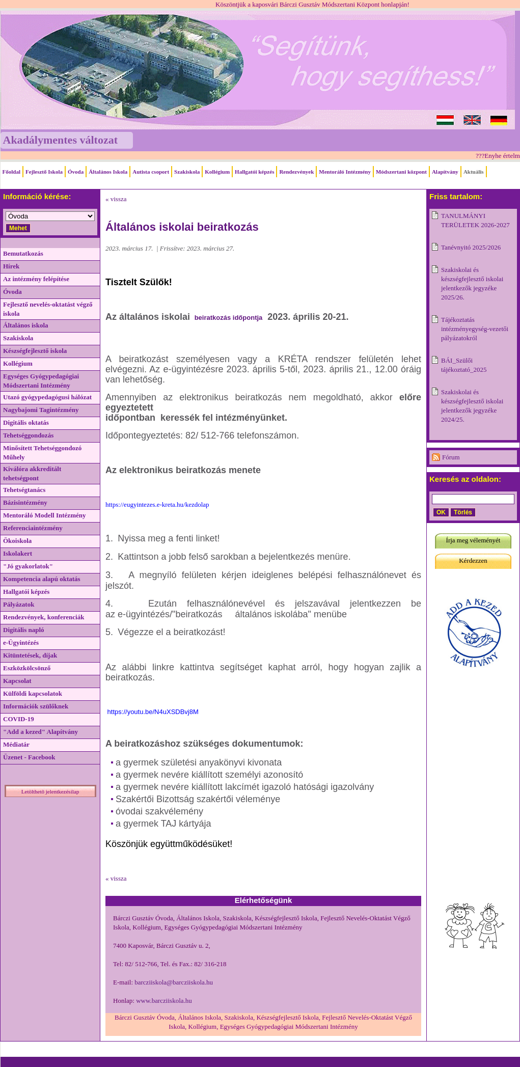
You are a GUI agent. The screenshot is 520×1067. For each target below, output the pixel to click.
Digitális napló (23, 630)
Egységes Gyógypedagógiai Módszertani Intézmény (41, 380)
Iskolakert (17, 553)
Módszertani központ (401, 172)
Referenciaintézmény (33, 528)
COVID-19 (18, 719)
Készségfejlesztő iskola (35, 350)
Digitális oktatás (26, 422)
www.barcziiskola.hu (164, 1000)
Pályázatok (18, 604)
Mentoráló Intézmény (345, 172)
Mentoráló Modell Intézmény (44, 515)
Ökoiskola (17, 540)
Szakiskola (187, 172)
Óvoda (76, 172)
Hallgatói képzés (254, 172)
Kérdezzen (473, 560)
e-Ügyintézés (21, 642)
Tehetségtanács (24, 490)
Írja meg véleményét (473, 540)
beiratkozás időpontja (227, 317)
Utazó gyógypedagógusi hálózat (47, 397)
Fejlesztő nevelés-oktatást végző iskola (47, 308)
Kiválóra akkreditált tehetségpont (32, 473)
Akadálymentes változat (60, 139)
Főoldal (11, 172)
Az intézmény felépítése (36, 279)
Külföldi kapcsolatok (32, 693)
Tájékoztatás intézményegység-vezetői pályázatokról (474, 329)
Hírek (11, 266)
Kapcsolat (17, 681)
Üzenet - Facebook (29, 757)
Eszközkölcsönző (26, 668)
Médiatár (16, 744)
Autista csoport (150, 172)
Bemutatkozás (23, 253)
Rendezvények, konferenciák (43, 617)
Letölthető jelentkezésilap (50, 791)
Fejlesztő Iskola (44, 172)
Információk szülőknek (35, 706)
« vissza (116, 199)
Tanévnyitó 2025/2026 (471, 247)
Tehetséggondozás (28, 435)
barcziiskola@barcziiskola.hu (173, 982)
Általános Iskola (108, 172)
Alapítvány (445, 172)
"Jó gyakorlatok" (28, 566)
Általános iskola (25, 325)
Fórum (451, 457)
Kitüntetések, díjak (30, 655)
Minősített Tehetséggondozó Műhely (42, 452)
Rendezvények (296, 172)
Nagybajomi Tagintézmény (40, 410)
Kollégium (217, 172)
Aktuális (473, 172)
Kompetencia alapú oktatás (41, 579)
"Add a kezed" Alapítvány (40, 731)
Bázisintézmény (25, 502)
